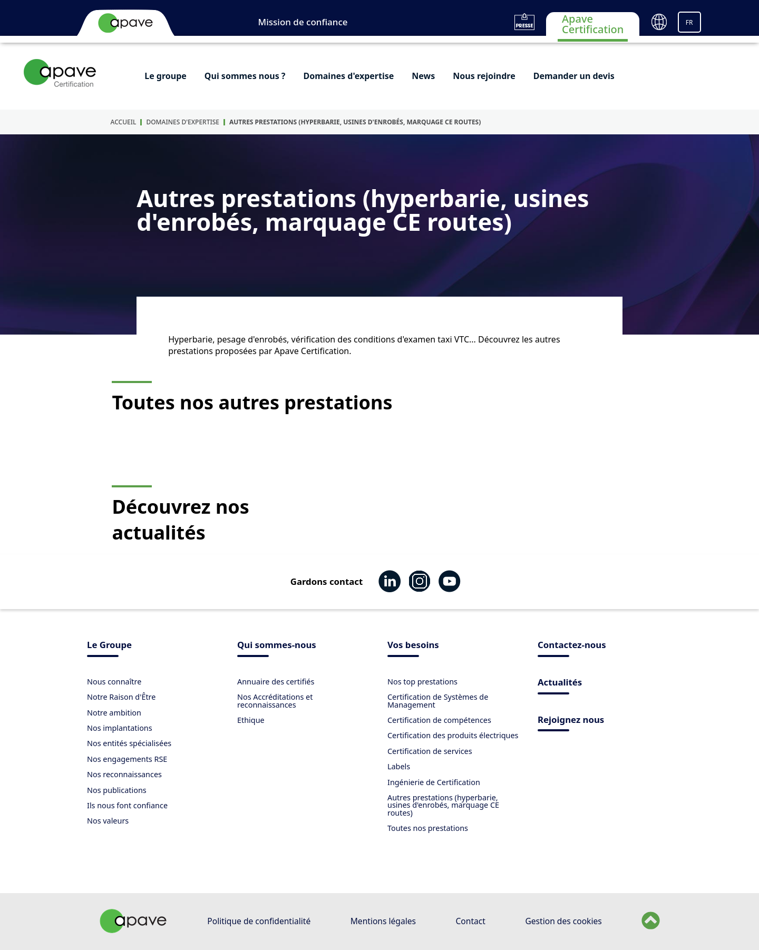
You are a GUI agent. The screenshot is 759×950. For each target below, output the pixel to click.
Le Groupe (109, 646)
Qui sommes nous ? (245, 76)
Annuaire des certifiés (275, 682)
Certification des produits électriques (453, 735)
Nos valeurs (108, 821)
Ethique (251, 720)
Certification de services (429, 751)
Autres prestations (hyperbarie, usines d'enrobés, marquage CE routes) (355, 121)
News (423, 76)
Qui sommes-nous (276, 646)
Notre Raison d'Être (121, 697)
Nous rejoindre (484, 76)
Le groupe (165, 76)
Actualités (560, 683)
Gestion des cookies (563, 921)
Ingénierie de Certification (433, 782)
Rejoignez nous (571, 721)
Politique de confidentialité (258, 921)
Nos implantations (119, 728)
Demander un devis (574, 76)
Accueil (124, 121)
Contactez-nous (572, 646)
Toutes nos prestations (427, 828)
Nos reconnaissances (124, 774)
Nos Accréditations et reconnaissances (275, 700)
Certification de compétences (439, 720)
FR (689, 22)
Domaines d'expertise (348, 76)
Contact (470, 921)
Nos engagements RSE (127, 759)
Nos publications (117, 790)
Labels (398, 766)
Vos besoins (413, 646)
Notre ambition (114, 713)
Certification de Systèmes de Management (437, 700)
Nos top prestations (422, 682)
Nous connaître (114, 682)
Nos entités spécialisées (129, 743)
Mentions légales (383, 921)
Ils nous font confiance (127, 805)
